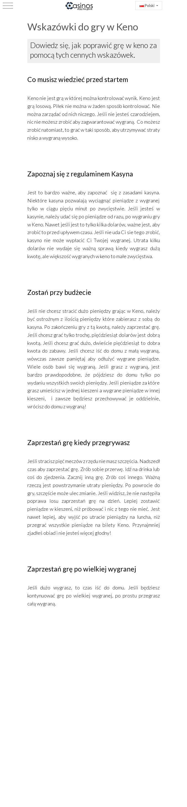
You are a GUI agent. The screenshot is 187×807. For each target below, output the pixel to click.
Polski (147, 5)
